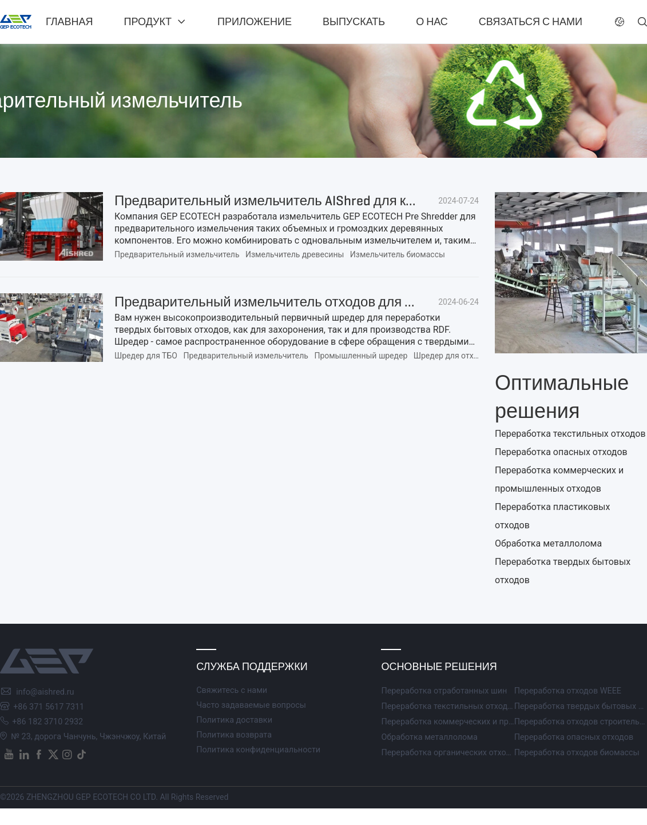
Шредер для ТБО (145, 355)
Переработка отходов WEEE (567, 691)
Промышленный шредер (360, 355)
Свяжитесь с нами (231, 690)
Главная (69, 21)
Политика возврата (234, 735)
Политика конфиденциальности (258, 750)
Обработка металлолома (548, 543)
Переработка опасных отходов (561, 452)
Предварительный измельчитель (177, 254)
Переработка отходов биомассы (577, 753)
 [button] (619, 21)
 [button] (642, 21)
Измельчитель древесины (294, 254)
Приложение (254, 21)
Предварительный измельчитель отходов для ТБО (273, 301)
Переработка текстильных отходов (570, 433)
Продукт (148, 21)
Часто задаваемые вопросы (251, 705)
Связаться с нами (530, 21)
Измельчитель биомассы (397, 254)
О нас (432, 21)
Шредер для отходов (453, 355)
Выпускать (354, 21)
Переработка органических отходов (450, 753)
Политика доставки (234, 720)
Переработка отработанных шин (444, 691)
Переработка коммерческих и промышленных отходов (488, 722)
